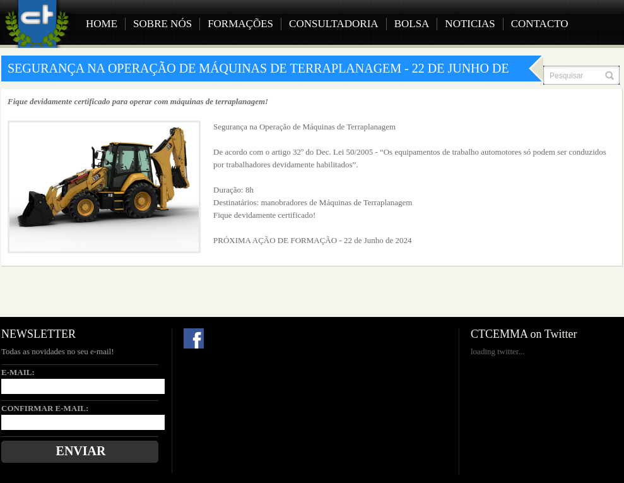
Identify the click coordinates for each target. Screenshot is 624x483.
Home (101, 24)
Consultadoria (334, 24)
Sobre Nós (162, 24)
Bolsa (412, 24)
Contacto (539, 24)
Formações (240, 24)
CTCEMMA (40, 24)
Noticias (470, 24)
